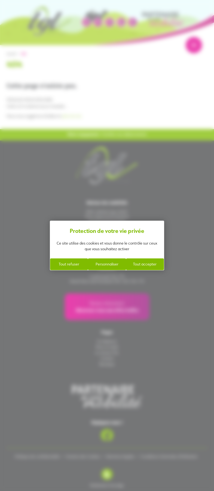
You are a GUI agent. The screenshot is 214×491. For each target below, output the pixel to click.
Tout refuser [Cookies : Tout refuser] (69, 264)
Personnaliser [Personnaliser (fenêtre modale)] (107, 264)
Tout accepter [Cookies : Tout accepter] (145, 264)
